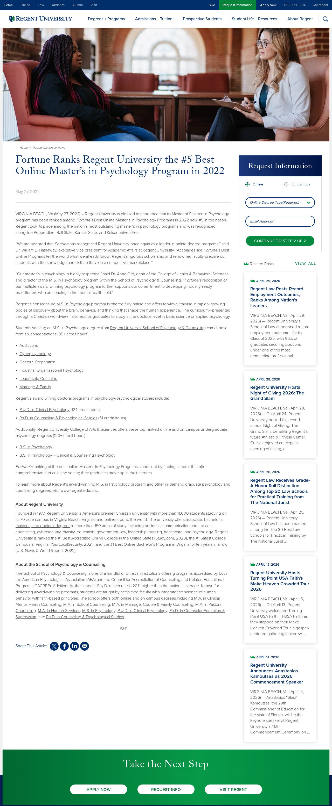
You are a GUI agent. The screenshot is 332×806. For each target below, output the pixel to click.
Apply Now (268, 5)
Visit (94, 5)
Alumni (77, 5)
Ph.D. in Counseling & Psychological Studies (58, 418)
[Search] (325, 18)
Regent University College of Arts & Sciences (77, 429)
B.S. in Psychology (35, 447)
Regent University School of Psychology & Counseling (158, 327)
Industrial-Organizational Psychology (51, 370)
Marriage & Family (35, 387)
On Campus (301, 176)
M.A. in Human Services (59, 610)
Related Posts (262, 264)
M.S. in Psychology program (81, 304)
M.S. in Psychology (98, 610)
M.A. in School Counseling (86, 604)
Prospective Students (202, 18)
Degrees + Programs (106, 18)
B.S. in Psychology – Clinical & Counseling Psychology (67, 455)
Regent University (62, 513)
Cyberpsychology (35, 353)
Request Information (237, 5)
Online (25, 5)
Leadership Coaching (38, 378)
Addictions (28, 345)
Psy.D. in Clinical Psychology (44, 409)
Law (41, 5)
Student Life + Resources (254, 18)
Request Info (166, 789)
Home (8, 5)
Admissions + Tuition (153, 18)
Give (212, 5)
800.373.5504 (295, 5)
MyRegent (320, 5)
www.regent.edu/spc (79, 490)
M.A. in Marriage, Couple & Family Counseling (152, 604)
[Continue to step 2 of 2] (280, 233)
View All (305, 263)
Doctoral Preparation (37, 362)
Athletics (58, 5)
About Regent (300, 18)
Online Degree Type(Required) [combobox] (274, 194)
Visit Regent (233, 789)
